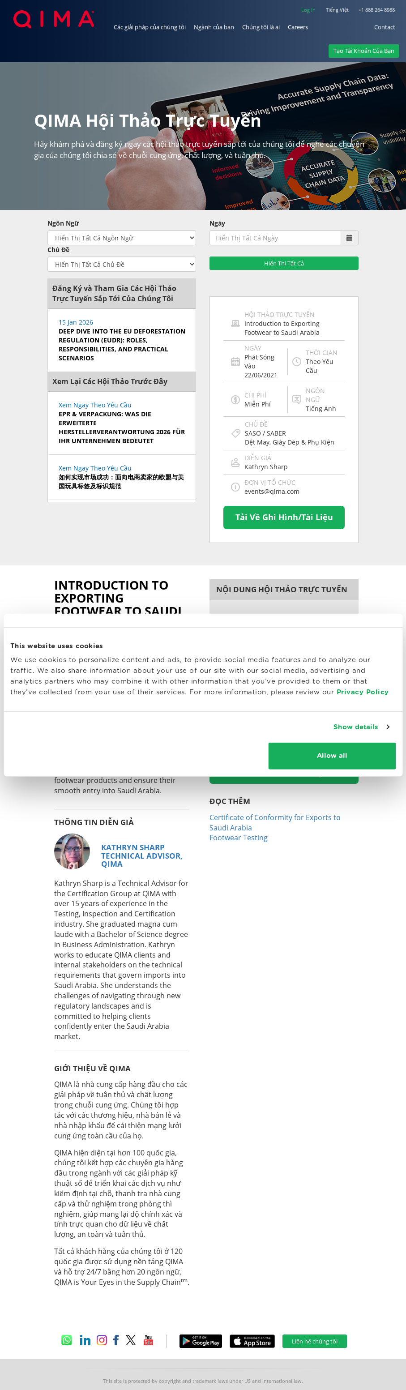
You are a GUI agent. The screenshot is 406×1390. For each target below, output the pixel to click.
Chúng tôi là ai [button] (261, 26)
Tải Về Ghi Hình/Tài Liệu (284, 485)
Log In (308, 9)
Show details (355, 726)
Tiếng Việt (337, 9)
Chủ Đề (58, 218)
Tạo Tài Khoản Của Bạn (363, 50)
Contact (384, 26)
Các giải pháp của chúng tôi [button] (150, 26)
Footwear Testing (238, 806)
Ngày (217, 192)
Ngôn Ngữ (63, 192)
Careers (298, 26)
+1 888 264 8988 (377, 9)
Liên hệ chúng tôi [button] (315, 1310)
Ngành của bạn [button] (214, 26)
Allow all (332, 756)
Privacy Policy (363, 692)
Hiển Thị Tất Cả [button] (284, 232)
